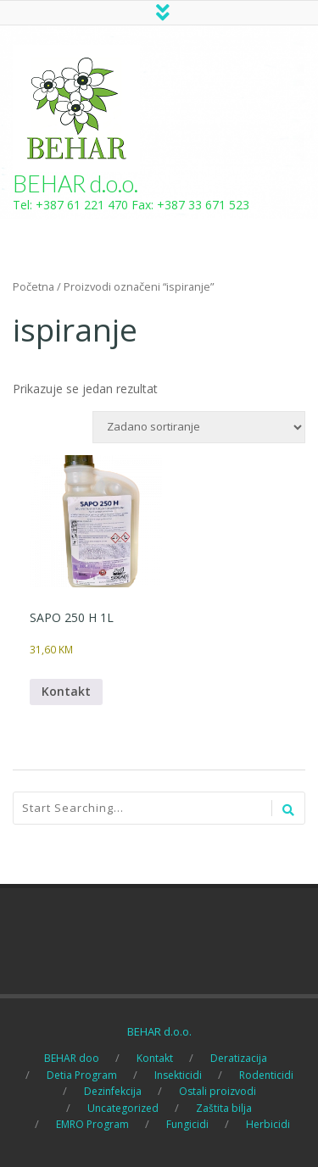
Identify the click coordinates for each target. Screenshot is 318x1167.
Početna (33, 286)
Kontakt (66, 691)
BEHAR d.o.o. (75, 183)
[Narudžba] (198, 427)
